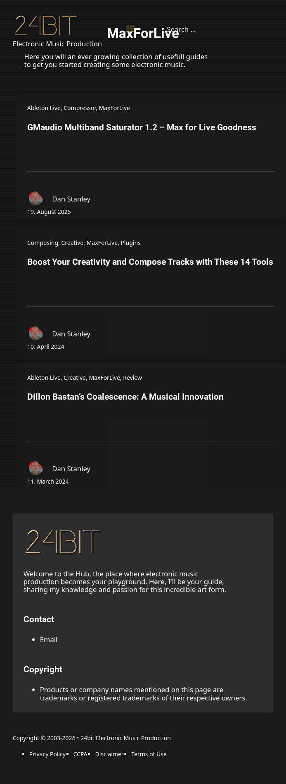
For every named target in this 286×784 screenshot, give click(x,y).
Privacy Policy (47, 754)
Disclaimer (109, 754)
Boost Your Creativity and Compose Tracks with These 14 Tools (150, 262)
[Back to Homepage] (47, 25)
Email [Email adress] (49, 639)
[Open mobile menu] (130, 29)
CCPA (80, 754)
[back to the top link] (65, 541)
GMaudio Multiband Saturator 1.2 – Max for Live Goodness (141, 127)
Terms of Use (149, 754)
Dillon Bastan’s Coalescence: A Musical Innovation (125, 397)
